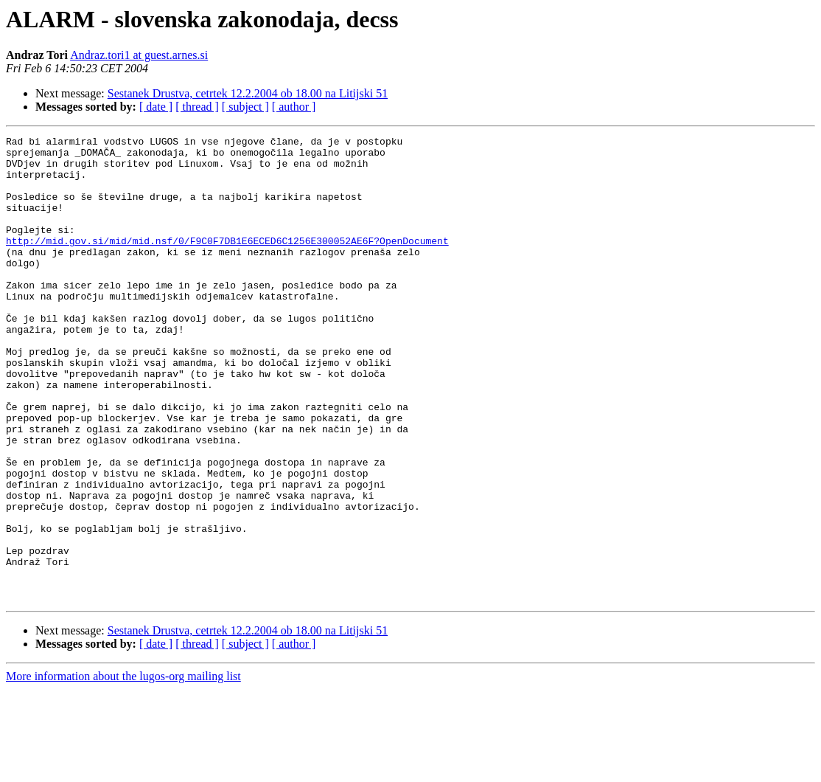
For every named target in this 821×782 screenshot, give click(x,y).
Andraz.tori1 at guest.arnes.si (139, 55)
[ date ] (155, 106)
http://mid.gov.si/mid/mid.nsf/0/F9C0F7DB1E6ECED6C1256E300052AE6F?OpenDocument (227, 262)
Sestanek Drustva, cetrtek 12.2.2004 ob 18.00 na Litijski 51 (248, 93)
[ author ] (294, 106)
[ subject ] (245, 106)
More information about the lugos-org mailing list (123, 769)
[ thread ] (197, 106)
